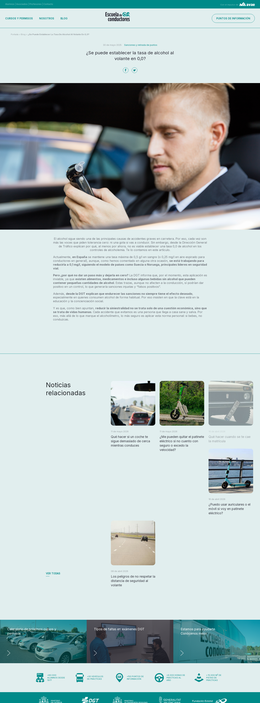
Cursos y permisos (19, 18)
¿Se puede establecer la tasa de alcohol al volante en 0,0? (58, 34)
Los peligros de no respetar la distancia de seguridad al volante (133, 581)
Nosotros (46, 18)
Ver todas (53, 573)
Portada (14, 34)
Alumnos (9, 4)
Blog (64, 18)
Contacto (48, 4)
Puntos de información (233, 18)
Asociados (22, 4)
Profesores (35, 4)
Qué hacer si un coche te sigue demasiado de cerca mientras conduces (130, 441)
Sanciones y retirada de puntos (140, 45)
